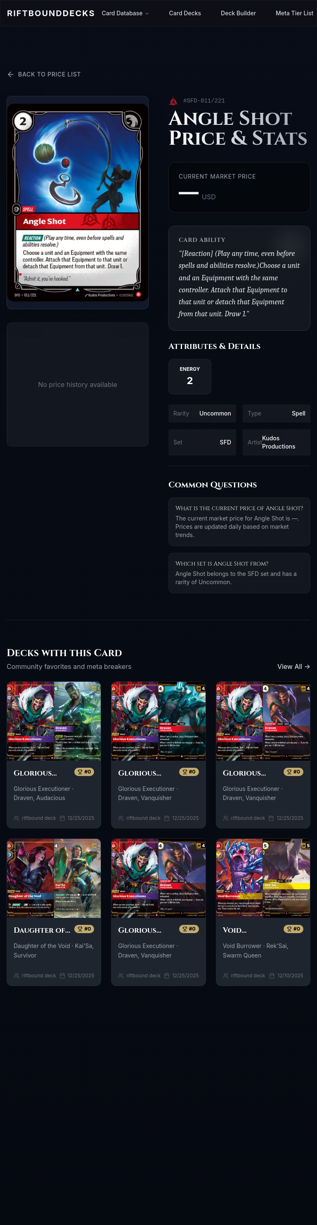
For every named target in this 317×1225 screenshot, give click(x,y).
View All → (293, 666)
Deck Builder (238, 13)
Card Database (125, 13)
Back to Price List (44, 74)
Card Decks (185, 13)
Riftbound (51, 13)
